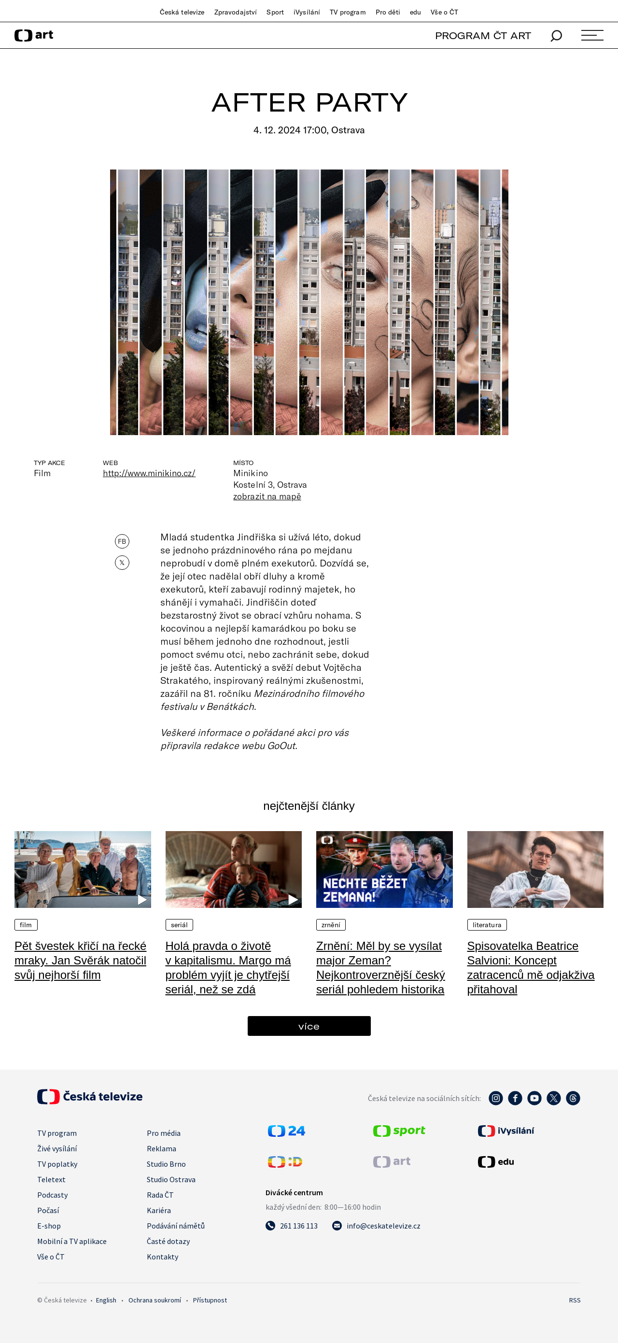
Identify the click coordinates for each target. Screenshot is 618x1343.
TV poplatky (57, 1164)
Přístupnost (210, 1300)
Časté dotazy (168, 1241)
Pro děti (388, 12)
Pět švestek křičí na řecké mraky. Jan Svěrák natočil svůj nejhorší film (80, 960)
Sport (275, 12)
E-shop (49, 1225)
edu (415, 12)
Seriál (179, 924)
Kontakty (162, 1256)
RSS (575, 1300)
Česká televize (182, 12)
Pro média (164, 1133)
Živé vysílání (57, 1148)
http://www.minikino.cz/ (149, 472)
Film (26, 924)
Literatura (487, 924)
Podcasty (52, 1195)
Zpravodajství (235, 12)
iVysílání (307, 12)
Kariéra (159, 1210)
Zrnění (331, 924)
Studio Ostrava (171, 1179)
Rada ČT (160, 1195)
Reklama (161, 1148)
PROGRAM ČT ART (483, 35)
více (309, 1026)
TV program (347, 12)
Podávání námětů (176, 1225)
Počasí (48, 1210)
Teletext (51, 1179)
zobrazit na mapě (267, 496)
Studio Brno (166, 1164)
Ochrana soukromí (154, 1300)
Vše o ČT (444, 12)
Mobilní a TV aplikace (72, 1241)
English (106, 1300)
